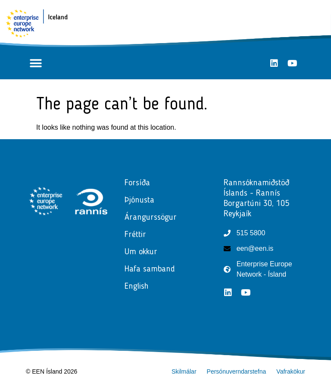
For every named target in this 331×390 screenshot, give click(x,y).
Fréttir (137, 235)
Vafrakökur (290, 371)
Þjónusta (142, 200)
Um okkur (141, 252)
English (137, 286)
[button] (35, 63)
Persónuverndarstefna (236, 371)
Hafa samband (150, 269)
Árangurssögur (151, 217)
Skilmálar (184, 371)
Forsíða (137, 183)
